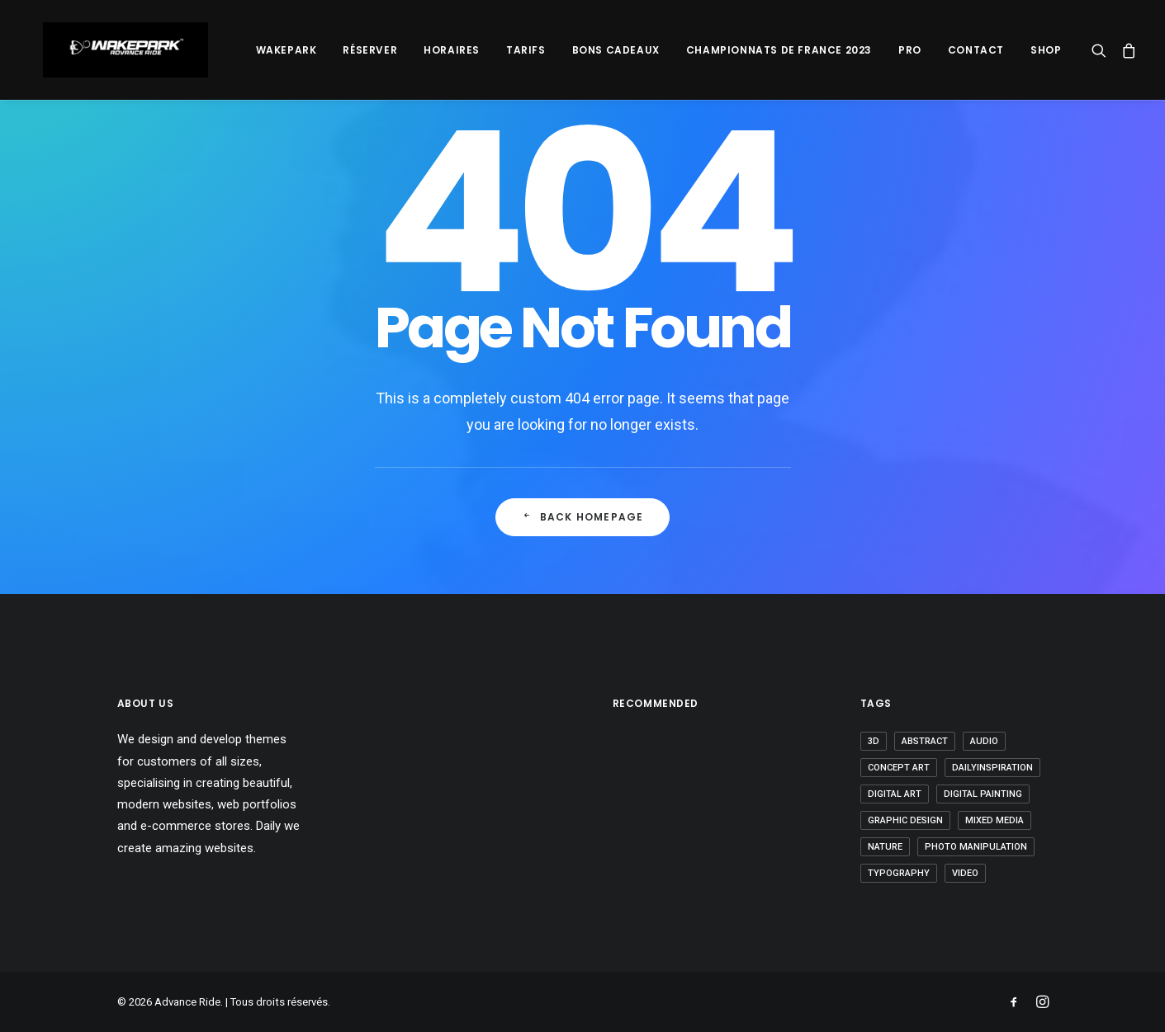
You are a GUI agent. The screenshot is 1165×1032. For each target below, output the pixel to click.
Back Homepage (583, 517)
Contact (976, 50)
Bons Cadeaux (616, 50)
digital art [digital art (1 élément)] (894, 794)
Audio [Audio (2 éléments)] (984, 741)
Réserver (370, 50)
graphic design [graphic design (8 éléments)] (905, 820)
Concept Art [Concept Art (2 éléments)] (899, 767)
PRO (909, 50)
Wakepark (286, 50)
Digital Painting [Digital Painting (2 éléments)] (983, 794)
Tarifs (526, 50)
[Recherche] (1103, 50)
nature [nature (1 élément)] (885, 846)
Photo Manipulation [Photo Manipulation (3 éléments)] (976, 846)
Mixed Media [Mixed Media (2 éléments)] (994, 820)
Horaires (452, 50)
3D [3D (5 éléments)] (873, 741)
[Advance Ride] (110, 50)
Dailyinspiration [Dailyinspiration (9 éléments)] (992, 767)
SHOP (1045, 50)
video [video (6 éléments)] (965, 873)
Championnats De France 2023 (779, 50)
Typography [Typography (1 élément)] (899, 873)
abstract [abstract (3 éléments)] (925, 741)
